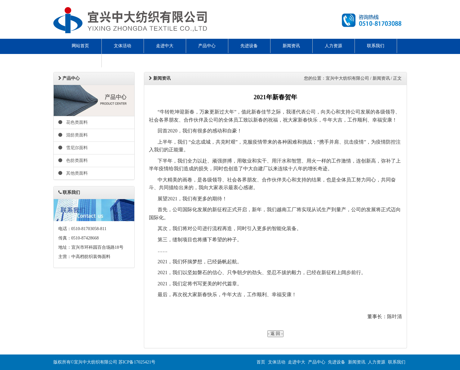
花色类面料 (73, 122)
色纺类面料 (73, 160)
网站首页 (80, 45)
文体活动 (122, 45)
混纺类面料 (73, 135)
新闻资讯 (291, 45)
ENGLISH (80, 60)
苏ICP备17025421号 (137, 362)
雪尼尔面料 (73, 147)
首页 (261, 362)
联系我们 (375, 45)
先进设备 (249, 45)
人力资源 (333, 45)
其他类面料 (73, 173)
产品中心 (207, 45)
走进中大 (164, 45)
